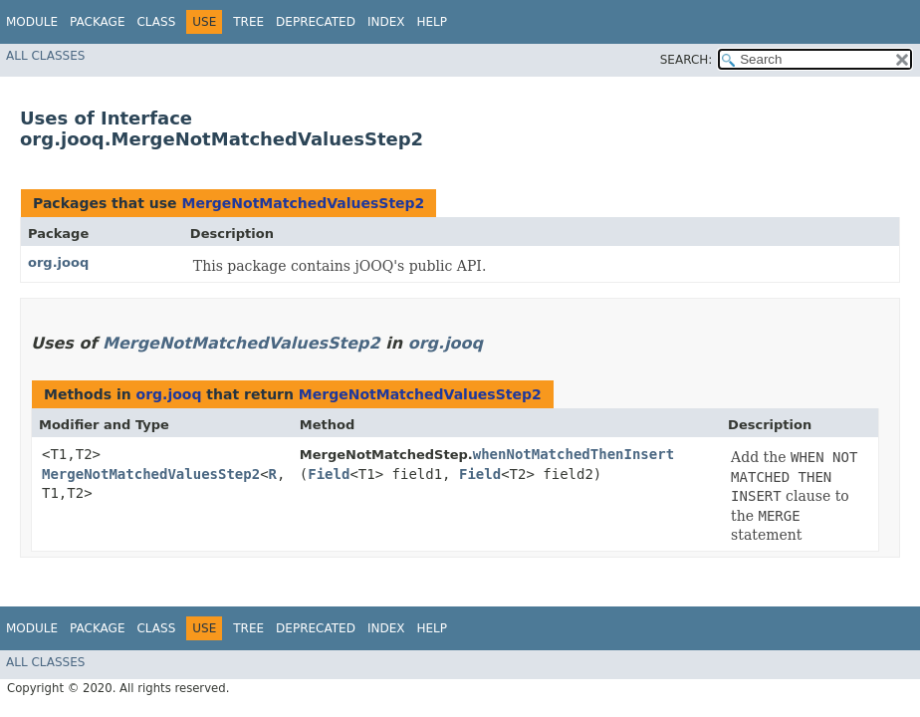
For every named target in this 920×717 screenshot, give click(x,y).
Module (32, 22)
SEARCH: (686, 60)
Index (386, 22)
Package (97, 22)
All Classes (45, 56)
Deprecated (315, 22)
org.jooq (58, 262)
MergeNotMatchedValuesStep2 (302, 203)
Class (155, 22)
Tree (248, 22)
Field (328, 474)
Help (431, 22)
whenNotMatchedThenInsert (573, 454)
